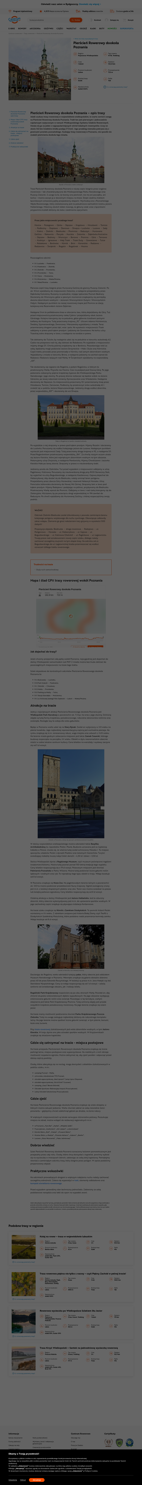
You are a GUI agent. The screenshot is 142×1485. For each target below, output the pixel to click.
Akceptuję (37, 1480)
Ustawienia (13, 1480)
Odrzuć (23, 1480)
